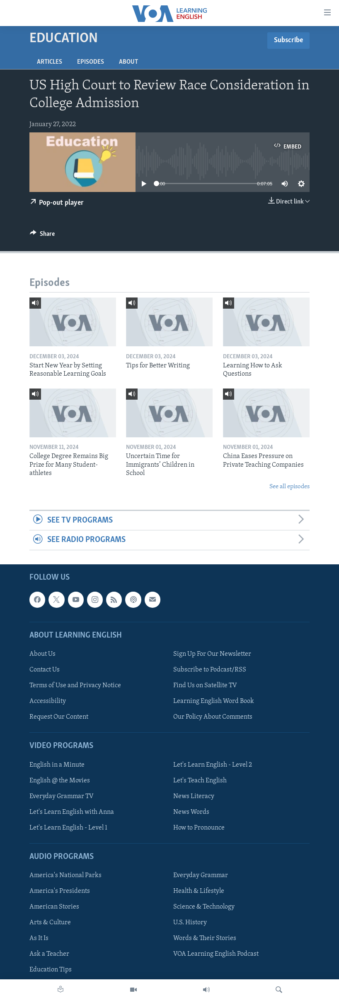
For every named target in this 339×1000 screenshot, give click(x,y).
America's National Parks (65, 875)
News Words (191, 811)
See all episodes (289, 487)
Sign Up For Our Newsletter (212, 654)
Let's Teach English (200, 780)
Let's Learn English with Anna (71, 811)
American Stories (54, 907)
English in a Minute (57, 764)
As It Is (38, 938)
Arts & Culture (50, 922)
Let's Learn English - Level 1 (68, 828)
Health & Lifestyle (198, 891)
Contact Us (44, 670)
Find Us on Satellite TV (205, 685)
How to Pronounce (199, 828)
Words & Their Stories (204, 938)
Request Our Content (58, 717)
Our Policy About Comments (212, 717)
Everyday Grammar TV (61, 796)
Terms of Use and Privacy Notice (75, 685)
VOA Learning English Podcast (216, 954)
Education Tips (50, 969)
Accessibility (47, 701)
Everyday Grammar (200, 875)
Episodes (90, 62)
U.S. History (190, 922)
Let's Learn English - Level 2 (212, 764)
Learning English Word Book (213, 701)
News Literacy (193, 796)
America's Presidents (59, 891)
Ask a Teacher (49, 954)
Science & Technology (204, 907)
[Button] (42, 236)
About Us (42, 654)
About (128, 62)
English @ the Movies (59, 780)
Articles (49, 62)
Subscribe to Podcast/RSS (209, 670)
